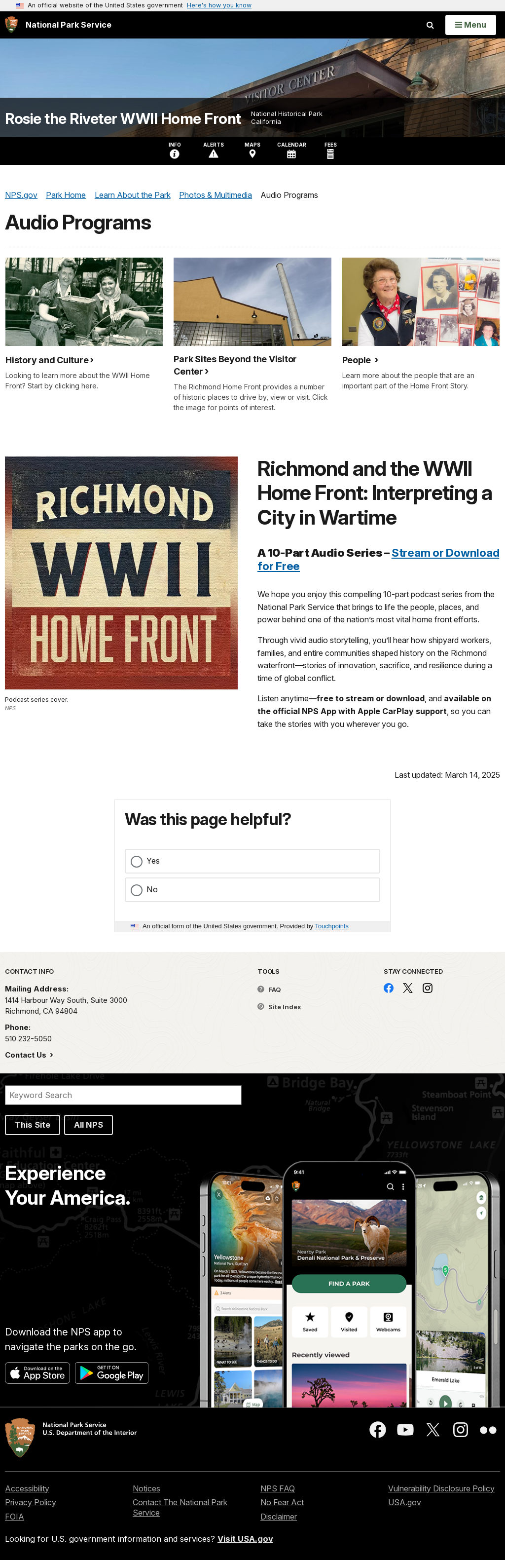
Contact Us (26, 1055)
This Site (32, 1125)
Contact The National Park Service (180, 1507)
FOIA (14, 1517)
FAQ (269, 989)
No (152, 889)
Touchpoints (332, 926)
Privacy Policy (30, 1502)
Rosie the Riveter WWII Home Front (123, 118)
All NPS (88, 1125)
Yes (153, 861)
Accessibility (27, 1488)
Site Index (279, 1007)
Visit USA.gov (245, 1539)
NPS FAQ (277, 1488)
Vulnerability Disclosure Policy (441, 1488)
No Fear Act (282, 1502)
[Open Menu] (470, 25)
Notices (146, 1488)
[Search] (123, 1095)
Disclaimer (278, 1517)
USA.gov (404, 1502)
